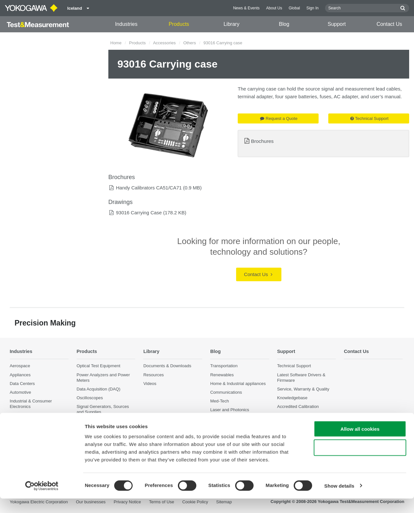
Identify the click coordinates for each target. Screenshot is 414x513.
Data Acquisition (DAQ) (99, 389)
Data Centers (22, 383)
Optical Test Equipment (98, 366)
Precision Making (226, 418)
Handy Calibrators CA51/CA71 (148, 187)
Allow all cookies (360, 443)
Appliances (20, 374)
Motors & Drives (25, 415)
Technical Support (369, 118)
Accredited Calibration (298, 406)
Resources (153, 374)
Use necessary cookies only (360, 462)
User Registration (293, 415)
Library (231, 24)
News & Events (246, 8)
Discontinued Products (298, 424)
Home (116, 42)
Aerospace (20, 366)
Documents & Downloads (167, 366)
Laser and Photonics (229, 409)
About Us (274, 8)
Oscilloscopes (90, 397)
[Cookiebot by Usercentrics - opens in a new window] (42, 500)
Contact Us (389, 24)
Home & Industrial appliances (238, 383)
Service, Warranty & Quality (303, 389)
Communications (226, 392)
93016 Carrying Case (139, 212)
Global (294, 8)
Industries (126, 24)
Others (189, 42)
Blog (284, 24)
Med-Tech (219, 401)
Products (179, 24)
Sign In (312, 8)
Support (337, 24)
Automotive (20, 392)
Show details (339, 500)
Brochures (262, 141)
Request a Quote (278, 118)
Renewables (222, 374)
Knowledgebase (292, 397)
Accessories (164, 42)
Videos (149, 383)
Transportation (224, 366)
